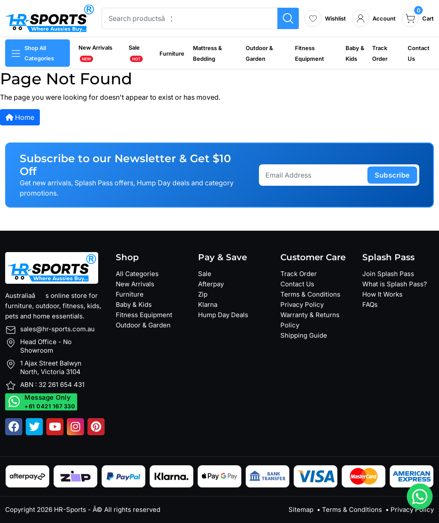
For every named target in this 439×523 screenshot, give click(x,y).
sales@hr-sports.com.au (57, 329)
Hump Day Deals (223, 315)
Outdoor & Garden (143, 325)
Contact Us (297, 284)
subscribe (392, 175)
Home (20, 117)
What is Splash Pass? (394, 284)
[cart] (418, 18)
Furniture (171, 53)
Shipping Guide (303, 335)
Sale (204, 274)
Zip (202, 294)
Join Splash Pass (388, 274)
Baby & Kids (134, 304)
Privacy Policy (302, 304)
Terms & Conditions (310, 294)
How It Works (382, 294)
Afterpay (211, 284)
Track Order (298, 274)
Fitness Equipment (144, 315)
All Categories (137, 274)
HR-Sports (70, 509)
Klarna (207, 304)
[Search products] (288, 18)
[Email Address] (314, 175)
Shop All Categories (32, 53)
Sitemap (301, 509)
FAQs (370, 304)
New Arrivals (135, 284)
